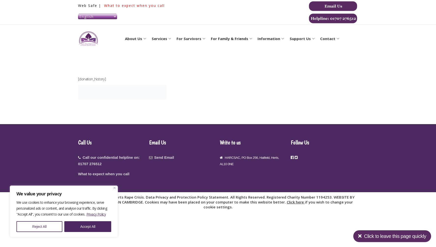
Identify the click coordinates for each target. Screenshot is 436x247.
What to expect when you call (134, 5)
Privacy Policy (96, 214)
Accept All (87, 227)
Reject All (39, 227)
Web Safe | (90, 5)
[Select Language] (97, 16)
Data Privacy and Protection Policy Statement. (188, 197)
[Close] (114, 188)
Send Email (164, 157)
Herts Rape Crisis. (129, 197)
